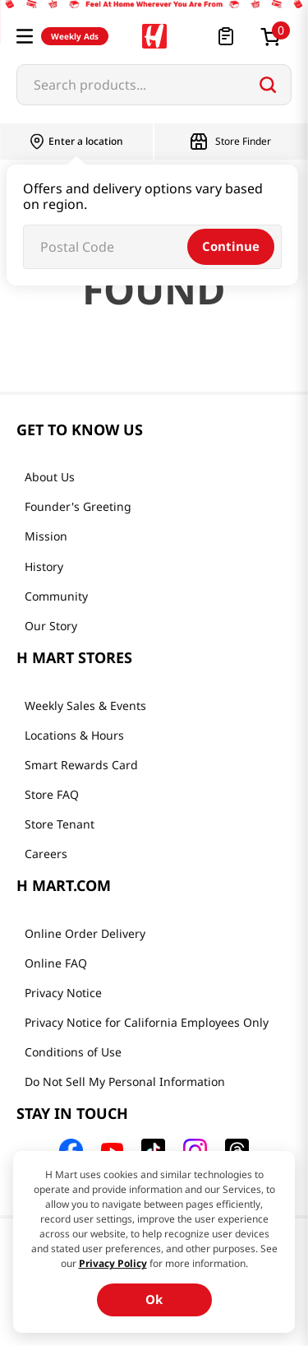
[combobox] (154, 84)
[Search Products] (267, 85)
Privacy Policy (113, 1263)
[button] (24, 36)
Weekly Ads (75, 36)
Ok (154, 1299)
